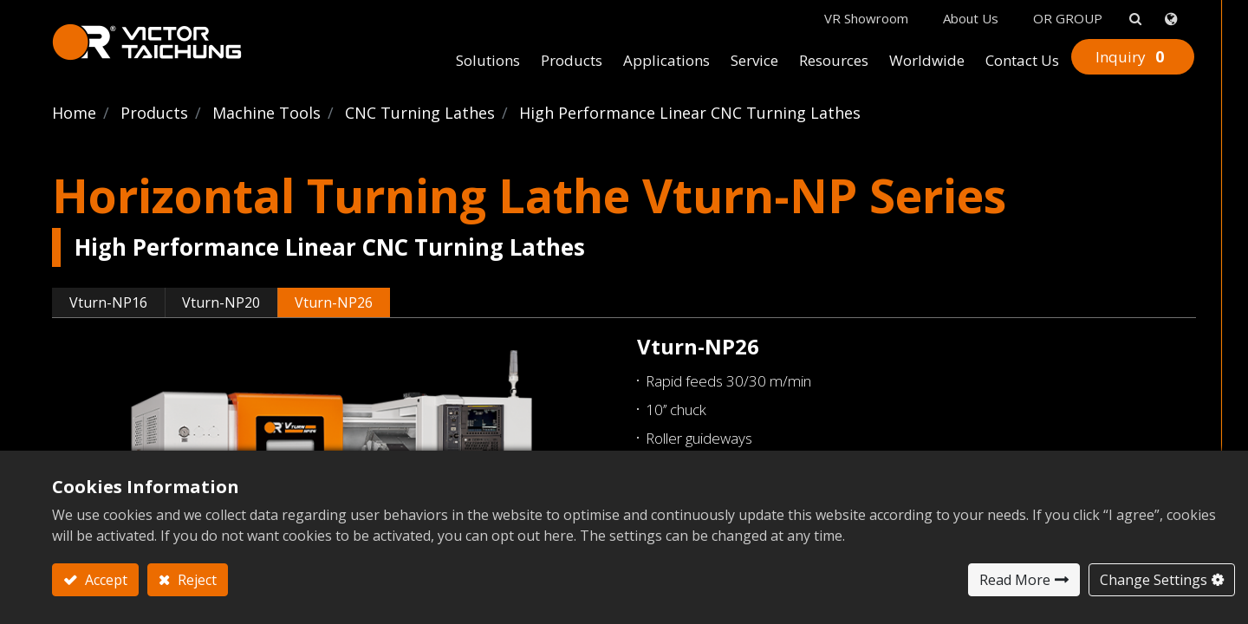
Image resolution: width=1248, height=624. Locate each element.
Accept (104, 579)
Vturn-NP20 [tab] (221, 302)
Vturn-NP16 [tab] (108, 302)
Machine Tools (266, 112)
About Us (970, 18)
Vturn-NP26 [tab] (334, 302)
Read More (1014, 579)
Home (74, 112)
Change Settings (1153, 579)
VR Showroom (866, 18)
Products (154, 112)
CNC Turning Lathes (420, 112)
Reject (195, 579)
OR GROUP (1067, 18)
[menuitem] (488, 61)
